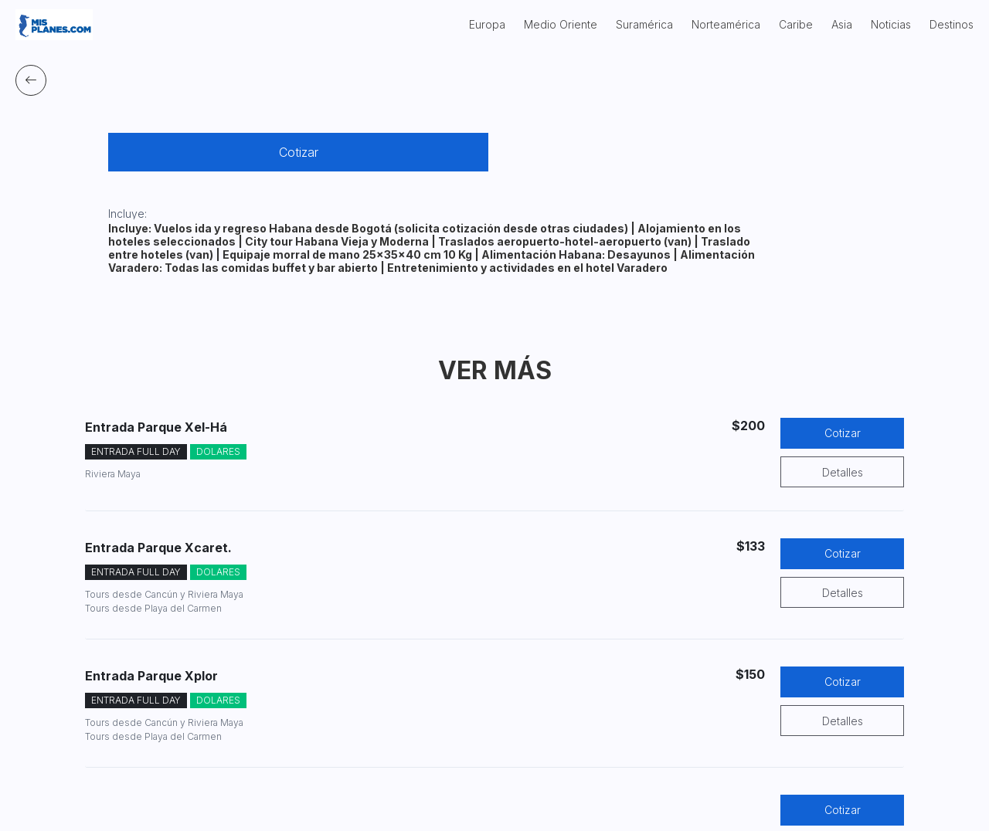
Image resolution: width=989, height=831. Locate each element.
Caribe (796, 24)
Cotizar (298, 152)
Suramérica (644, 24)
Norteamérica (726, 24)
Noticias (891, 24)
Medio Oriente (560, 24)
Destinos (952, 24)
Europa (487, 24)
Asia (841, 24)
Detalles (842, 472)
